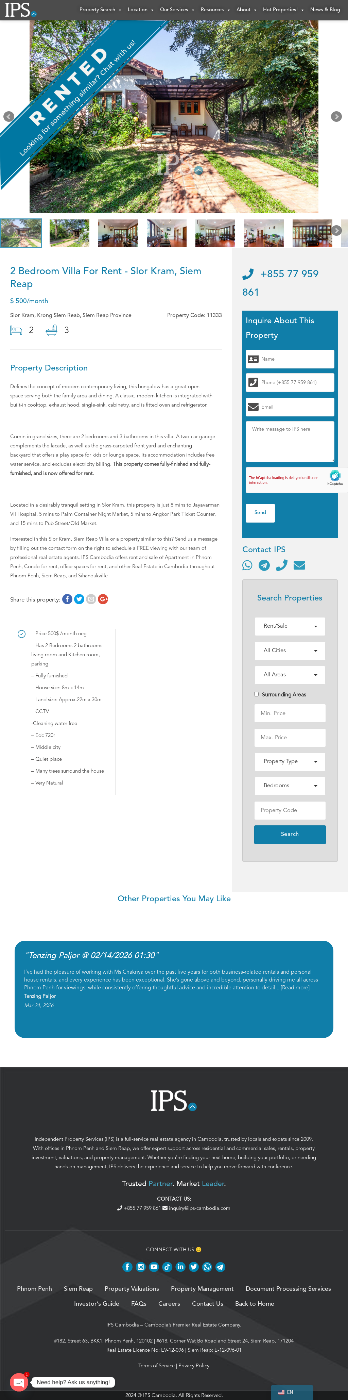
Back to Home (254, 1304)
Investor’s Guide (96, 1304)
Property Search (101, 10)
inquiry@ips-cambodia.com (196, 1208)
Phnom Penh (80, 1148)
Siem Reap (118, 1148)
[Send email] (299, 565)
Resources (216, 10)
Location (141, 10)
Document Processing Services (288, 1289)
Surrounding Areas (280, 695)
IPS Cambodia (122, 1325)
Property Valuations (132, 1289)
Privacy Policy (193, 1366)
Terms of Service (156, 1366)
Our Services (177, 10)
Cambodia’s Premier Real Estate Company (192, 1325)
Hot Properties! (284, 10)
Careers (169, 1304)
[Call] (282, 565)
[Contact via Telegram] (264, 565)
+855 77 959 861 (139, 1208)
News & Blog (325, 10)
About (247, 10)
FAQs (138, 1304)
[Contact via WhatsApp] (247, 565)
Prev (10, 118)
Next (338, 118)
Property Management (202, 1289)
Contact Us (207, 1304)
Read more (295, 987)
